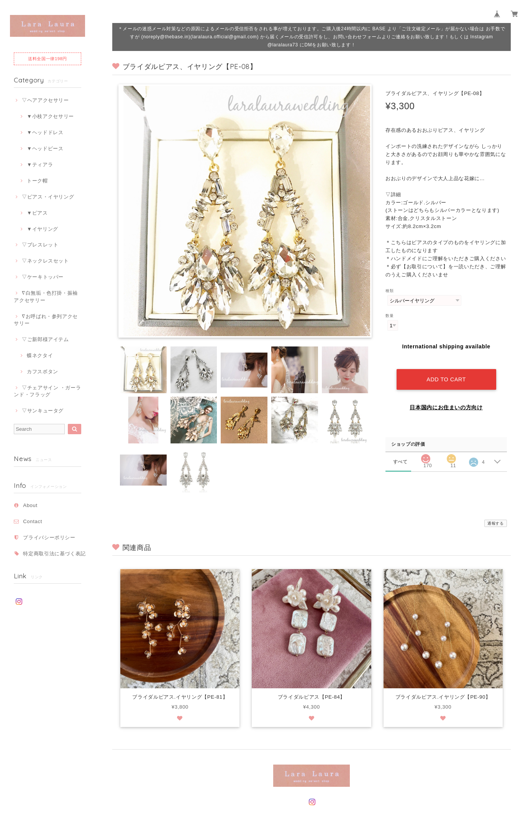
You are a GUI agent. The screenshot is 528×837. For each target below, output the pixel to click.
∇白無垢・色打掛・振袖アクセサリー (46, 296)
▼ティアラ (40, 164)
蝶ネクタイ (40, 355)
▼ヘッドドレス (45, 132)
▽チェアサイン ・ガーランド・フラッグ (47, 391)
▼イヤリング (42, 229)
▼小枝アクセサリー (50, 116)
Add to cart (446, 373)
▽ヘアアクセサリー (45, 100)
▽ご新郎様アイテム (45, 339)
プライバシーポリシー (49, 537)
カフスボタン (42, 371)
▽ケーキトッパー (43, 277)
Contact (32, 521)
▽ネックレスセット (45, 261)
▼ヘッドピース (45, 148)
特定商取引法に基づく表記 (54, 553)
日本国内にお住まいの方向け (446, 401)
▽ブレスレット (40, 245)
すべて (400, 455)
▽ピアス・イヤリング (48, 197)
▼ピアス (37, 213)
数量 (389, 315)
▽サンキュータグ (43, 411)
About (30, 505)
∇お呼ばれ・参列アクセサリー (46, 319)
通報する (495, 523)
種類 (389, 291)
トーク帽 (37, 181)
